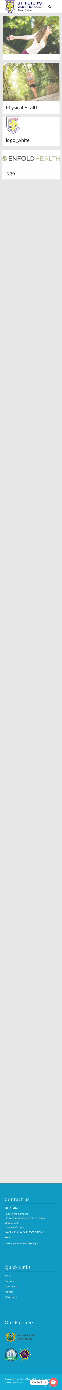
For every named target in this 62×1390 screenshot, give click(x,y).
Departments (11, 1286)
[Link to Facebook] (40, 1385)
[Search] (48, 6)
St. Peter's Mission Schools (28, 1379)
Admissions (10, 1280)
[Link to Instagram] (44, 1385)
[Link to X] (49, 1385)
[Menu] (55, 7)
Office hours (11, 1297)
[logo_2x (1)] (26, 6)
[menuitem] (48, 6)
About (8, 1275)
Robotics (9, 1291)
